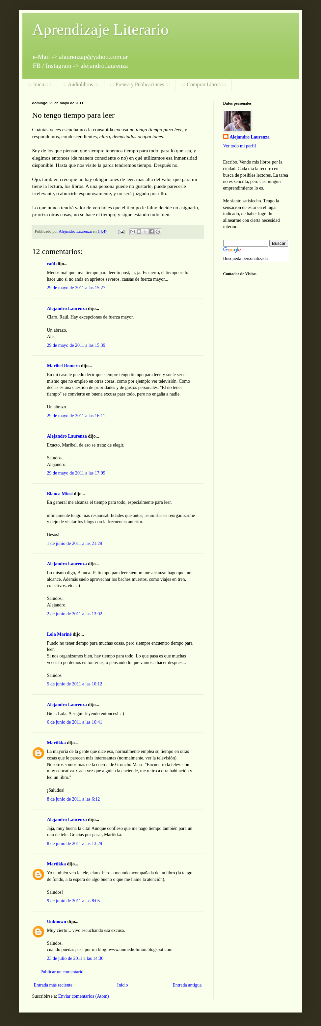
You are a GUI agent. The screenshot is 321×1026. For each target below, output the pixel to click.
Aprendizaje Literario (100, 29)
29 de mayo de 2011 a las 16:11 (76, 415)
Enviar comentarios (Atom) (83, 996)
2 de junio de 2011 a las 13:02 (74, 613)
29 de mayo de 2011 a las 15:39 (76, 345)
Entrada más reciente (53, 985)
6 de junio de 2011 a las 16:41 (74, 722)
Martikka (56, 742)
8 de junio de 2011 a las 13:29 (74, 843)
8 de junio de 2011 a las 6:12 (73, 799)
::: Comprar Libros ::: (203, 84)
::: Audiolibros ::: (81, 84)
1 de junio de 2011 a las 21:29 (74, 543)
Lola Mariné (59, 634)
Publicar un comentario (62, 971)
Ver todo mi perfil (239, 145)
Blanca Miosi (60, 493)
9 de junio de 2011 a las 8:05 (73, 900)
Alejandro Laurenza (67, 308)
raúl (51, 263)
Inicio (122, 985)
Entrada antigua (187, 985)
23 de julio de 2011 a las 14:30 (75, 958)
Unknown (56, 921)
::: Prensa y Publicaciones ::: (140, 84)
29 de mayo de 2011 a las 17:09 (76, 473)
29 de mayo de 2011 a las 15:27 (76, 287)
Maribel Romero (63, 365)
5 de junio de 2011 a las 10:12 (74, 683)
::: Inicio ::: (39, 84)
